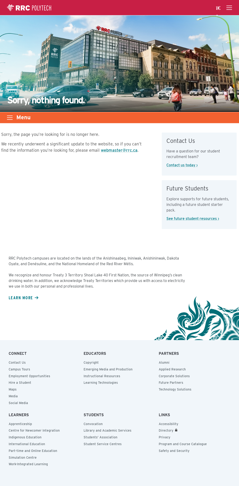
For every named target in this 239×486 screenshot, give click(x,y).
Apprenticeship (20, 424)
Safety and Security (174, 451)
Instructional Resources (102, 376)
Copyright (91, 362)
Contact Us (17, 362)
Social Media (18, 403)
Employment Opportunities (29, 376)
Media (13, 396)
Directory (166, 430)
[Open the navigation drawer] (229, 7)
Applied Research (172, 369)
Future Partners (171, 382)
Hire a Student (20, 382)
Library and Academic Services (107, 430)
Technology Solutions (175, 389)
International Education (27, 444)
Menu (23, 117)
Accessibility (168, 424)
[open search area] (219, 8)
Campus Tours (19, 369)
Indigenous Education (25, 437)
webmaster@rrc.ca (119, 150)
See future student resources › (192, 218)
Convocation (93, 424)
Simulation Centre (23, 457)
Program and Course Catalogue (183, 444)
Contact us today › (182, 165)
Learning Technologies (101, 382)
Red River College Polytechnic (29, 7)
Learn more (21, 297)
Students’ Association (100, 437)
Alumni (164, 362)
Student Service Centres (103, 444)
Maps (13, 389)
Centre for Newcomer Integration (34, 430)
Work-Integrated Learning (28, 464)
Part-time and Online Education (33, 451)
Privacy (164, 437)
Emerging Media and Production (108, 369)
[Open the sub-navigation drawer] (10, 117)
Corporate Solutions (174, 376)
